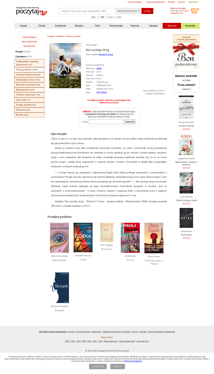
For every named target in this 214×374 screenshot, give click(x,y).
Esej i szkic (21, 100)
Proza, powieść (23, 69)
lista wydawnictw (29, 41)
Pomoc (135, 331)
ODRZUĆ (117, 366)
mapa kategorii (29, 37)
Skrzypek (59, 310)
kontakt (171, 2)
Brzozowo (106, 249)
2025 (73, 341)
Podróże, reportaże (25, 94)
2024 (78, 341)
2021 (95, 341)
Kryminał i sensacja (25, 84)
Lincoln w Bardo (186, 126)
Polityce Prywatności (133, 361)
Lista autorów (142, 341)
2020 (100, 341)
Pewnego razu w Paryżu (154, 262)
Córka (83, 259)
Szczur (130, 260)
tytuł (119, 17)
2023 (84, 341)
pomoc (181, 2)
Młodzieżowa (22, 89)
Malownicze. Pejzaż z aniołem (186, 163)
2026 (67, 341)
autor (110, 17)
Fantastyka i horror (25, 79)
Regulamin (96, 331)
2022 (89, 341)
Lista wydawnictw (127, 341)
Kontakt (142, 331)
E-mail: (85, 122)
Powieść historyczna (26, 74)
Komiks (19, 115)
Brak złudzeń (59, 260)
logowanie (193, 2)
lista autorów (29, 46)
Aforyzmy (21, 110)
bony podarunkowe (156, 2)
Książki (19, 51)
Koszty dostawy (83, 331)
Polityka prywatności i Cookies (116, 331)
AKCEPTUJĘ (98, 366)
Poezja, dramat (23, 105)
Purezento (186, 235)
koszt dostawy (134, 2)
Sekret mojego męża (186, 200)
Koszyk (71, 331)
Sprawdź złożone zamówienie (186, 38)
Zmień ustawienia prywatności (161, 331)
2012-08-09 (101, 92)
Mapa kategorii (111, 341)
